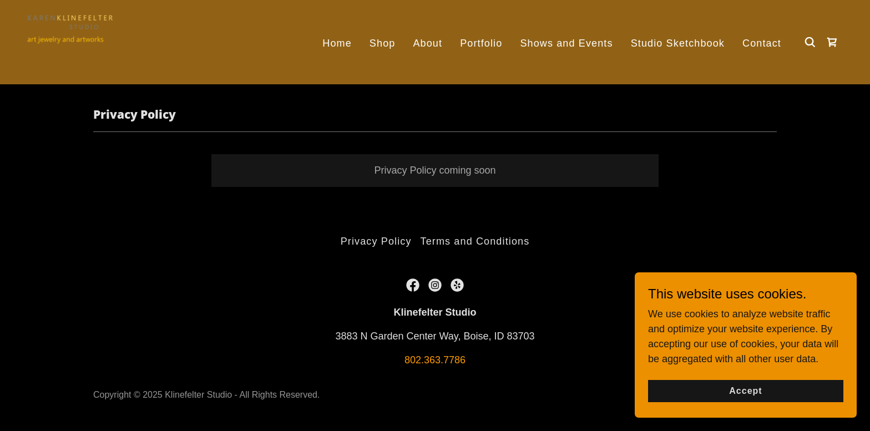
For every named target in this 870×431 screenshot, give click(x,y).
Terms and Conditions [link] (475, 241)
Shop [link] (383, 43)
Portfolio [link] (481, 43)
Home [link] (337, 43)
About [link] (427, 43)
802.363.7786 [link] (435, 360)
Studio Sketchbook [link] (678, 43)
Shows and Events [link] (566, 43)
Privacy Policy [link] (376, 241)
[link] (73, 41)
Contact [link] (761, 43)
